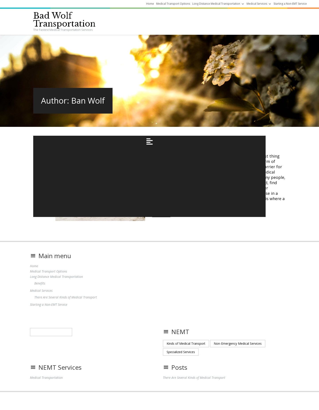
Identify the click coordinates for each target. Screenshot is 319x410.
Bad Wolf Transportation (64, 20)
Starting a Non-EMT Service (290, 4)
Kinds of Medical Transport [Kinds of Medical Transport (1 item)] (186, 348)
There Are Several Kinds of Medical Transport (209, 149)
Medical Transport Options (173, 4)
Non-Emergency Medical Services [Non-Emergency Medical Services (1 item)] (238, 348)
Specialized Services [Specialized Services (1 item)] (181, 356)
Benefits (39, 288)
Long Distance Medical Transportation (216, 4)
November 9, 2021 (165, 138)
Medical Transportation (46, 382)
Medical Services (257, 4)
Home (150, 4)
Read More (161, 222)
